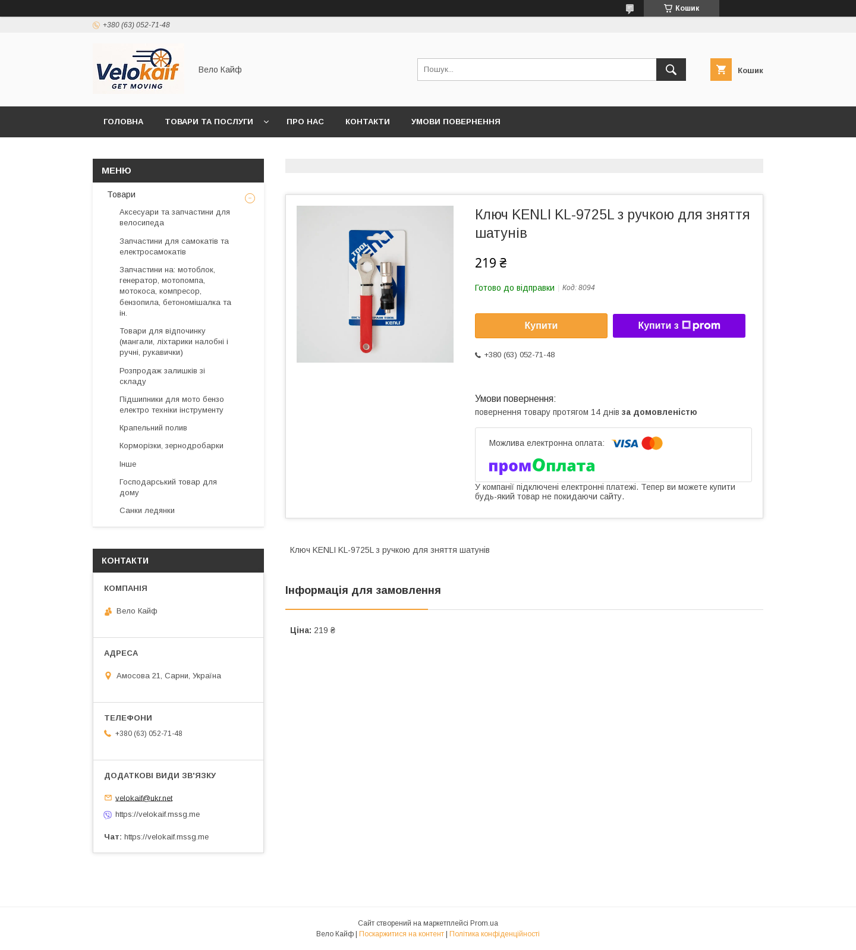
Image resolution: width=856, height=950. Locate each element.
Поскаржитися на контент (401, 934)
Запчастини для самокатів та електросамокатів (174, 246)
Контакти (367, 121)
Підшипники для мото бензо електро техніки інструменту (171, 404)
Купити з (679, 325)
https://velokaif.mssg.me (157, 814)
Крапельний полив (153, 427)
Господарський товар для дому (168, 487)
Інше (127, 464)
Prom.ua (484, 923)
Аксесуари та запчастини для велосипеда (174, 217)
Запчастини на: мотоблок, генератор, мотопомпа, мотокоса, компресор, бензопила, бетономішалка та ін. (175, 291)
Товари (120, 194)
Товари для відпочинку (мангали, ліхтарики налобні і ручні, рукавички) (173, 341)
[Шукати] (671, 69)
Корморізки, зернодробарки (171, 445)
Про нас (305, 121)
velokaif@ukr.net (143, 797)
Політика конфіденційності (494, 934)
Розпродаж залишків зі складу (162, 376)
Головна (123, 121)
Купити (541, 325)
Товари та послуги (209, 121)
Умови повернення (456, 121)
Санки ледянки (147, 510)
